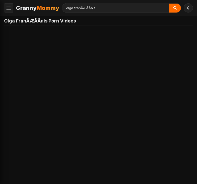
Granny (37, 8)
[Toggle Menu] (8, 8)
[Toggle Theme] (188, 8)
